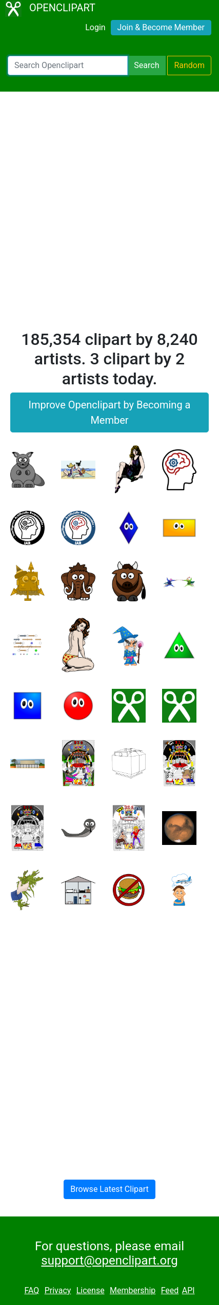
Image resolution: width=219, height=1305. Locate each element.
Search (146, 65)
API (188, 1290)
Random (189, 65)
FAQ (31, 1290)
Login (95, 27)
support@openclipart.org (109, 1260)
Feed (170, 1290)
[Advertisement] (109, 215)
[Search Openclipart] (68, 65)
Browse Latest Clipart (109, 1189)
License (90, 1290)
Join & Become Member (161, 27)
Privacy (58, 1290)
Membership (132, 1290)
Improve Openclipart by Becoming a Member (110, 412)
